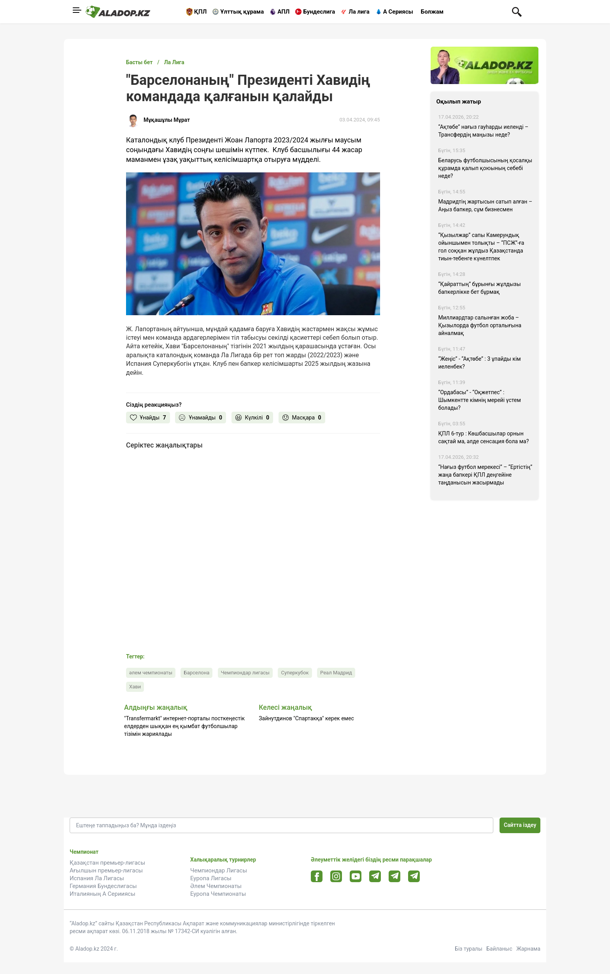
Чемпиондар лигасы (245, 673)
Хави (135, 687)
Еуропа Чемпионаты (218, 893)
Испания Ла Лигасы (97, 878)
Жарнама (528, 949)
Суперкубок (295, 673)
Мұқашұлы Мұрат (167, 120)
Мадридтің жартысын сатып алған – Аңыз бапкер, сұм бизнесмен (485, 205)
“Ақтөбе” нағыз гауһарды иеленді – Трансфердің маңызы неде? (483, 131)
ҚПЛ (200, 11)
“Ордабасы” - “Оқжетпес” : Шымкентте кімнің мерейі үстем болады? (479, 400)
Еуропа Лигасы (210, 878)
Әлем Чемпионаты (216, 886)
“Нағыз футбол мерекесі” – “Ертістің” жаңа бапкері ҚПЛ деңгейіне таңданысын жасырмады (485, 475)
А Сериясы (398, 11)
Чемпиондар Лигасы (218, 870)
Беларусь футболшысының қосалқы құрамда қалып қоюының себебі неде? (485, 168)
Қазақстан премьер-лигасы (107, 862)
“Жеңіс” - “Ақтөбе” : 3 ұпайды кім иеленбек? (479, 363)
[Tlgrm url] (395, 876)
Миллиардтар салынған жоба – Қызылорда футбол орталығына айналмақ (480, 325)
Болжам (432, 11)
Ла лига (359, 11)
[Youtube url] (356, 877)
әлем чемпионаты (150, 673)
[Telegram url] (375, 876)
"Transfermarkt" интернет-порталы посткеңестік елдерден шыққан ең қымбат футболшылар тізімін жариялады (184, 726)
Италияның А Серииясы (102, 893)
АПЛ (283, 11)
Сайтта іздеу (520, 825)
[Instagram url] (336, 876)
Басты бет (139, 62)
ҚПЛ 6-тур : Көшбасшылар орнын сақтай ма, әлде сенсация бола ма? (483, 437)
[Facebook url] (317, 876)
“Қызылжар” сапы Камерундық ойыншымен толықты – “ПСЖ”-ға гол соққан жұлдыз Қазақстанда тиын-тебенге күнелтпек (481, 246)
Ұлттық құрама (242, 11)
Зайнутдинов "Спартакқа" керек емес (306, 718)
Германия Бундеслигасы (103, 886)
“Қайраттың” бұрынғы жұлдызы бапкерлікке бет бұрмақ (479, 288)
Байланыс (499, 949)
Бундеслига (319, 11)
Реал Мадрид (336, 673)
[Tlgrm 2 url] (414, 876)
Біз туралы (468, 949)
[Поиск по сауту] (517, 11)
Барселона (196, 673)
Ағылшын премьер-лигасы (106, 870)
